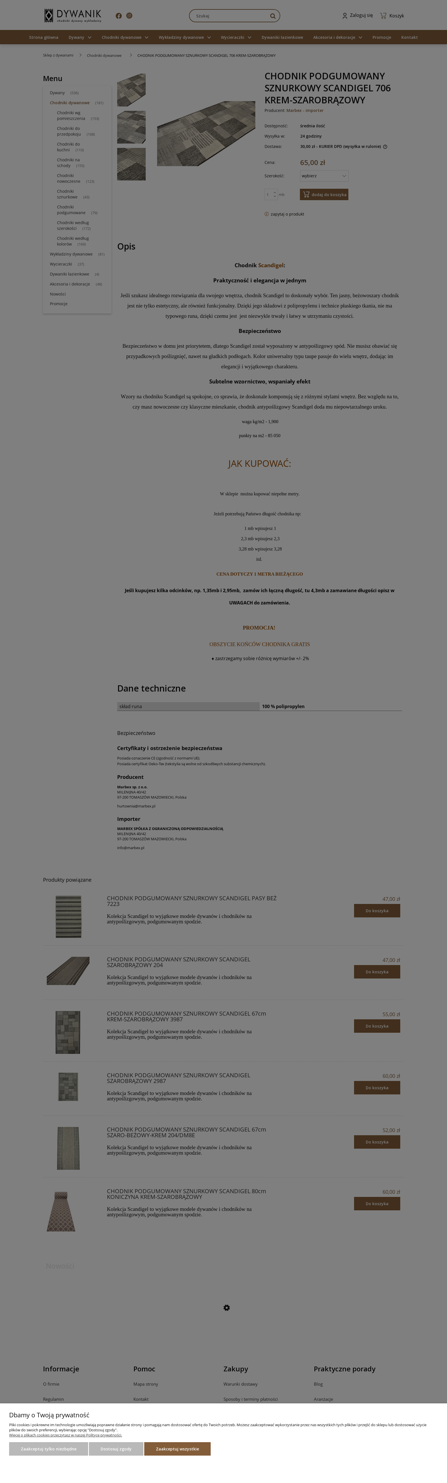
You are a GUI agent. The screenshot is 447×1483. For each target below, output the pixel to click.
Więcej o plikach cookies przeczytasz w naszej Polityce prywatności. (65, 1435)
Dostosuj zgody (116, 1449)
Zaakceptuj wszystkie (177, 1449)
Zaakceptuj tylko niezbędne (48, 1449)
